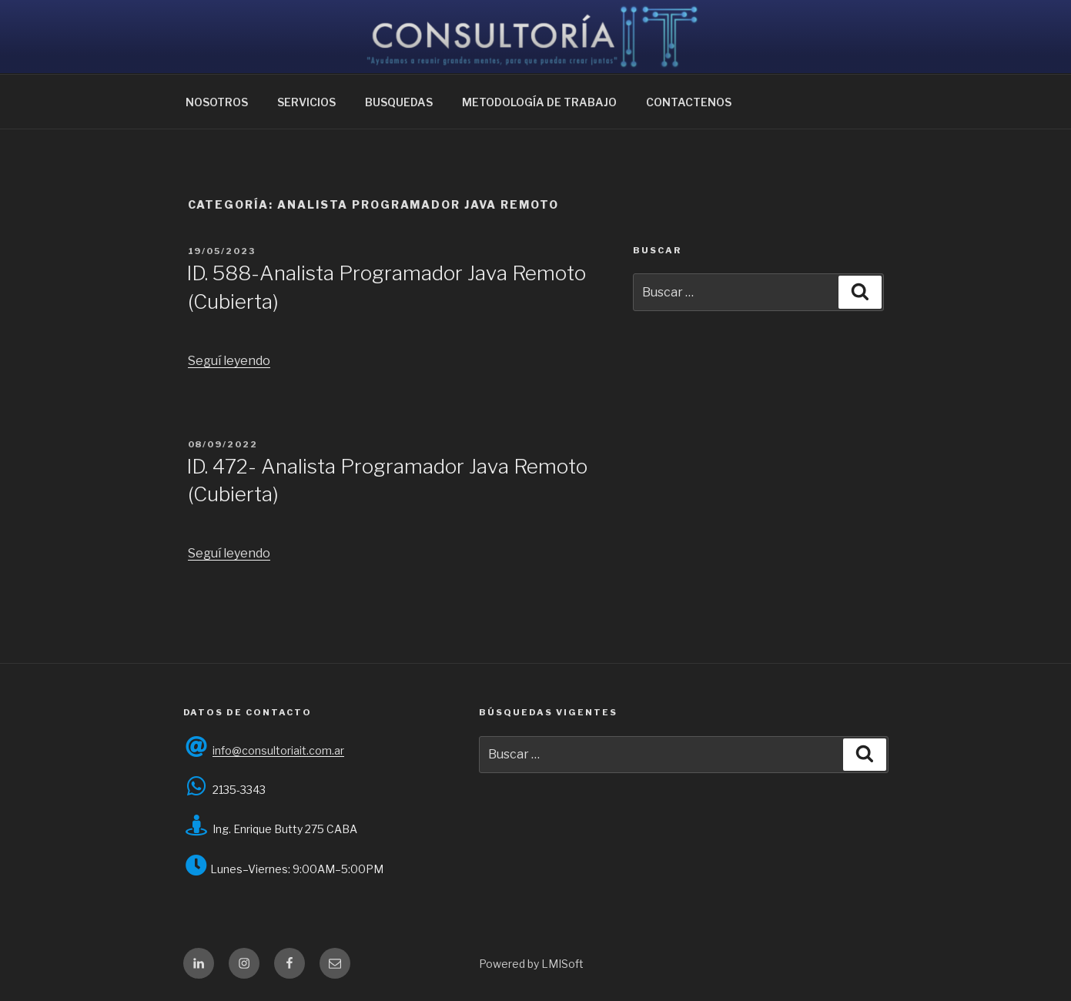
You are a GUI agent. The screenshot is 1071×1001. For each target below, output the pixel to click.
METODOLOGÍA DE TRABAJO (539, 102)
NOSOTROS (217, 102)
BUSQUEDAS (399, 102)
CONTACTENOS (688, 102)
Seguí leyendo (229, 360)
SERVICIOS (306, 102)
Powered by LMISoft (531, 963)
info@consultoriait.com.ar (278, 750)
